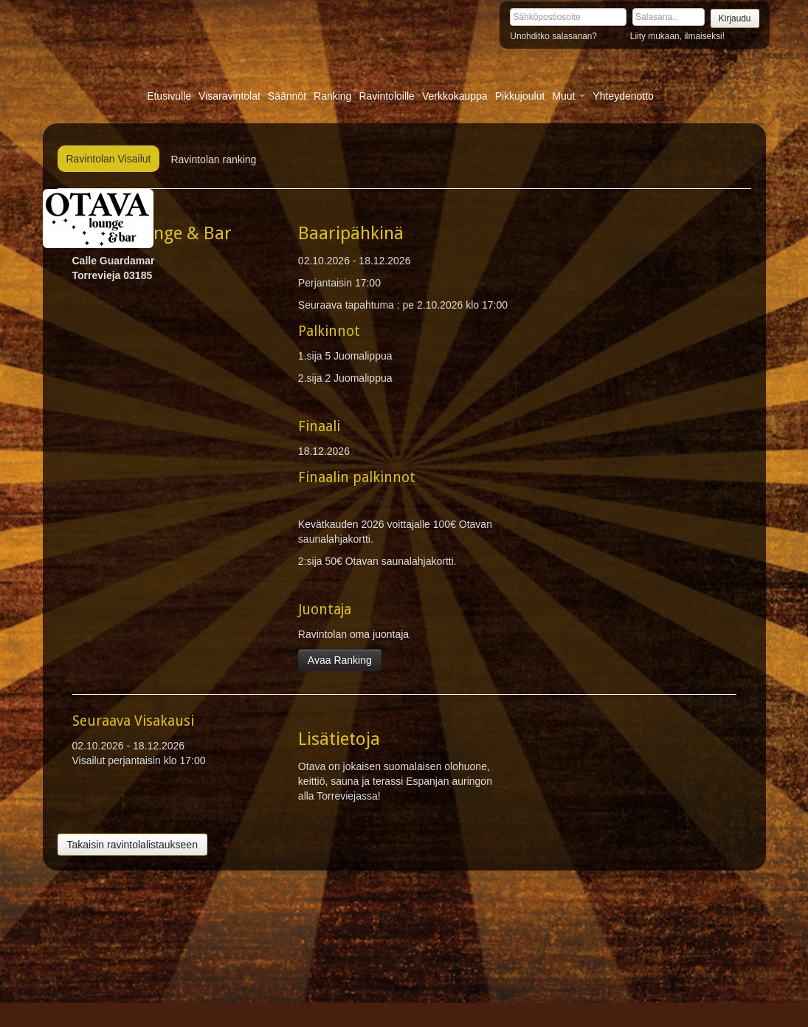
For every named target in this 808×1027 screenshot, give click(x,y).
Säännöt (287, 96)
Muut (568, 96)
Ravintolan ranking (213, 159)
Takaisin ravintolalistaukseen (132, 845)
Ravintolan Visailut (108, 159)
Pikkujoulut (520, 96)
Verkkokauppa (455, 96)
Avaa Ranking (340, 660)
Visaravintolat (229, 96)
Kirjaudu (735, 18)
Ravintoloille (386, 96)
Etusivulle (169, 96)
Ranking (332, 96)
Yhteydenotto (623, 96)
